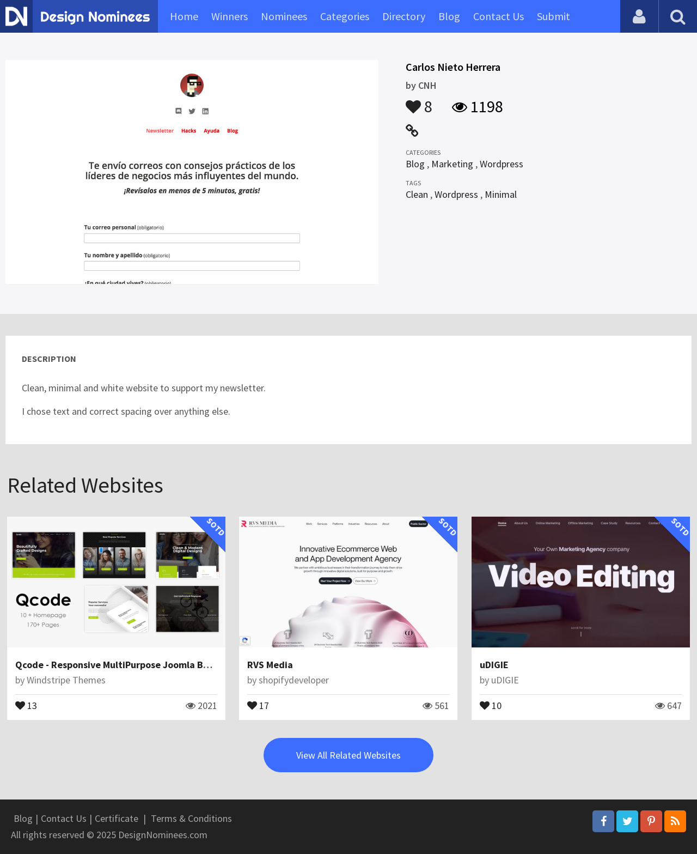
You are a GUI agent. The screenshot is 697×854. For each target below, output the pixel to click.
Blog (449, 16)
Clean (417, 194)
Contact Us (498, 16)
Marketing (452, 164)
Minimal (501, 194)
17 (258, 704)
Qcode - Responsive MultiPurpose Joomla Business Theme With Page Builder (181, 664)
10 (491, 704)
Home (184, 16)
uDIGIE (494, 664)
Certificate (116, 818)
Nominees (284, 16)
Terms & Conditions (191, 818)
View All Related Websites (348, 755)
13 (26, 704)
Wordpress (501, 164)
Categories (344, 16)
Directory (403, 16)
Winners (229, 16)
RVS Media (270, 664)
